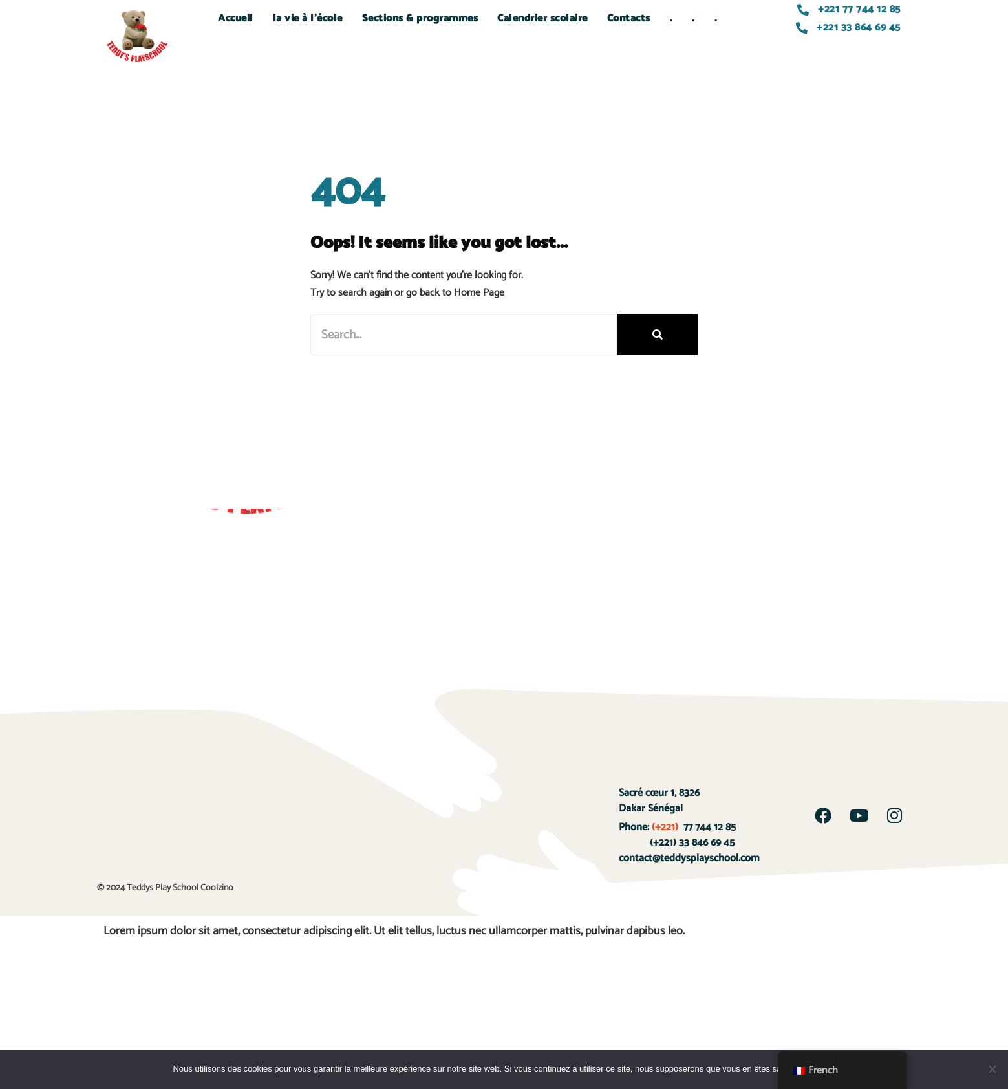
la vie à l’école (308, 18)
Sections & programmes (420, 18)
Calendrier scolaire (542, 18)
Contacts (628, 18)
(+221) (665, 827)
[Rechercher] (657, 334)
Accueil (235, 18)
